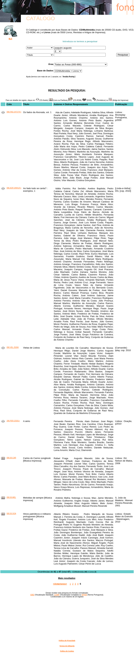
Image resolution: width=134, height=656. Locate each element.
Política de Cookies (67, 651)
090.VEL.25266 (13, 347)
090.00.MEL (11, 497)
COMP (57, 595)
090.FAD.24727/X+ (14, 112)
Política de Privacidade (67, 640)
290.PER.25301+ (13, 421)
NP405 (84, 595)
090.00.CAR (11, 458)
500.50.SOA (11, 513)
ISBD (32, 595)
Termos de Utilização (67, 646)
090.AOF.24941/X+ (14, 188)
